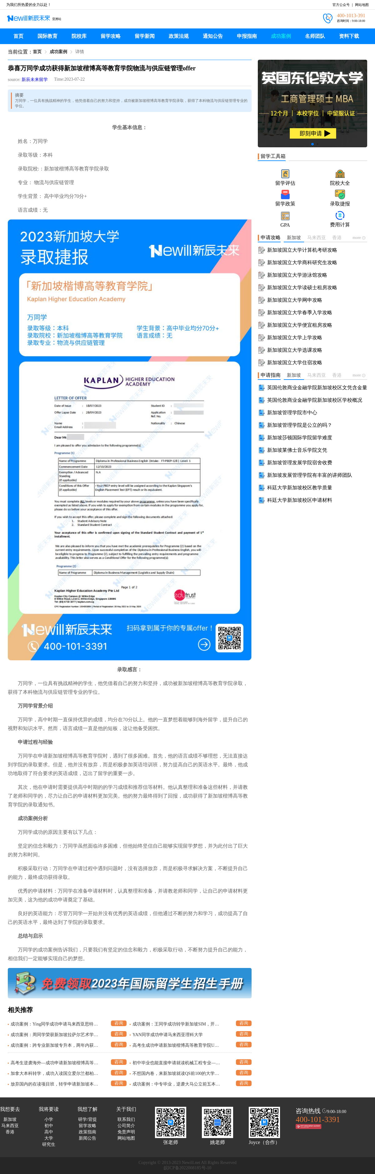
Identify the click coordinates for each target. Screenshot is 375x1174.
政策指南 (87, 1132)
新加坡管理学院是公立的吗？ (299, 425)
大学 (48, 1138)
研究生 (48, 1144)
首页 (37, 51)
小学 (48, 1119)
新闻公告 (87, 1138)
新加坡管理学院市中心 (292, 412)
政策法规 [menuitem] (179, 36)
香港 (10, 1132)
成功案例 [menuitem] (281, 36)
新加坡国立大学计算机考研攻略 (302, 250)
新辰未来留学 (35, 79)
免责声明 (126, 1132)
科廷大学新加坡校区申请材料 (299, 500)
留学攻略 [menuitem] (111, 36)
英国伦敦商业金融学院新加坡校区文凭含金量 (317, 387)
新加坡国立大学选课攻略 (294, 350)
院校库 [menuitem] (79, 36)
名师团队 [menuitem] (315, 36)
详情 (79, 51)
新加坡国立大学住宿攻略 (294, 362)
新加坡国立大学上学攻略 (294, 337)
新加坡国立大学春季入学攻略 (299, 312)
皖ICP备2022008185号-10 (187, 1168)
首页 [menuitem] (18, 36)
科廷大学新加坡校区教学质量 (299, 487)
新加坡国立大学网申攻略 (294, 300)
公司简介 (126, 1125)
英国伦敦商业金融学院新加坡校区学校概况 (314, 400)
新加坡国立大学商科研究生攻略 (302, 262)
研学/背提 (87, 1119)
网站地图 (362, 5)
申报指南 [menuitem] (247, 36)
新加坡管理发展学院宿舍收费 (299, 462)
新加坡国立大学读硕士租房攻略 (302, 287)
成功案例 (58, 51)
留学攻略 (87, 1125)
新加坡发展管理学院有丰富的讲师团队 (309, 475)
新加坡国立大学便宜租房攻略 (299, 325)
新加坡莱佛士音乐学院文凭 (297, 450)
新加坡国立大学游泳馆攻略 (297, 275)
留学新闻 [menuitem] (145, 36)
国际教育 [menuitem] (48, 36)
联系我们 (126, 1119)
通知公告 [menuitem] (213, 36)
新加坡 (10, 1119)
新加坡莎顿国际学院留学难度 (299, 437)
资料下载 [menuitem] (349, 36)
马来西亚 (10, 1125)
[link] (37, 52)
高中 (48, 1132)
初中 (48, 1125)
